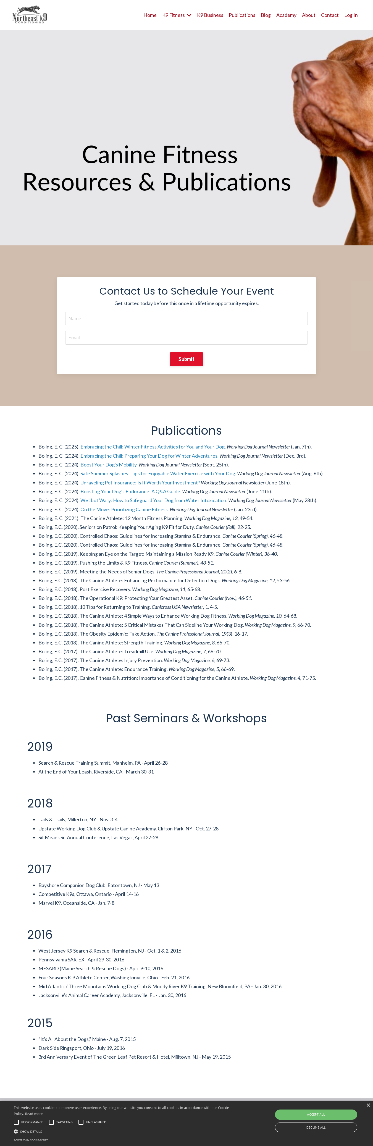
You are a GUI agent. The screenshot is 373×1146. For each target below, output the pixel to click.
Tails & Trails (51, 822)
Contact (330, 15)
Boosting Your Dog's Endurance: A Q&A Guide (130, 492)
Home (149, 15)
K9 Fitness (176, 15)
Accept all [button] (316, 1114)
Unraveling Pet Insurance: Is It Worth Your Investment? (140, 483)
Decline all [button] (316, 1127)
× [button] (368, 1105)
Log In (351, 15)
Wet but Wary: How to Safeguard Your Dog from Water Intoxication (153, 501)
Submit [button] (186, 359)
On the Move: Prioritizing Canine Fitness (124, 510)
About (309, 15)
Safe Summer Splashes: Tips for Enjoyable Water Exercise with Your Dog (157, 474)
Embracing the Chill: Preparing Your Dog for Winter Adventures (148, 456)
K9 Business (210, 15)
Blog (266, 15)
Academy (286, 15)
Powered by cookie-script (31, 1140)
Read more (34, 1113)
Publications (242, 15)
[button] (126, 1131)
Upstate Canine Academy (129, 831)
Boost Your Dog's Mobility (108, 465)
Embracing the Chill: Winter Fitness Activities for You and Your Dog (152, 447)
